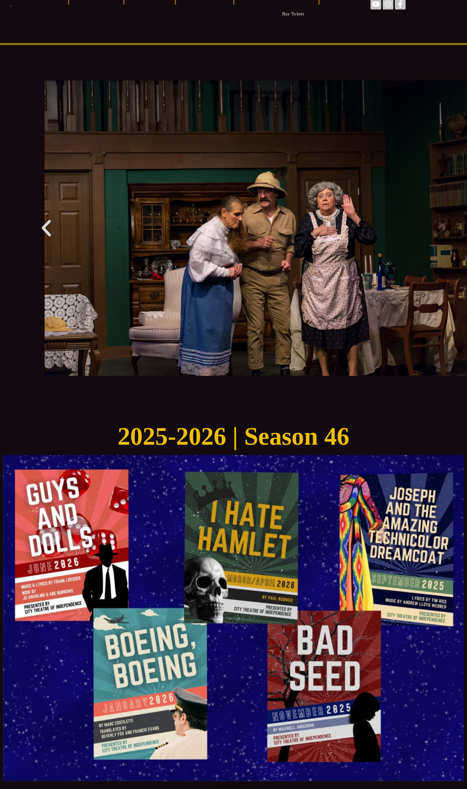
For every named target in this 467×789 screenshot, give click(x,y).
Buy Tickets (293, 13)
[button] (46, 228)
